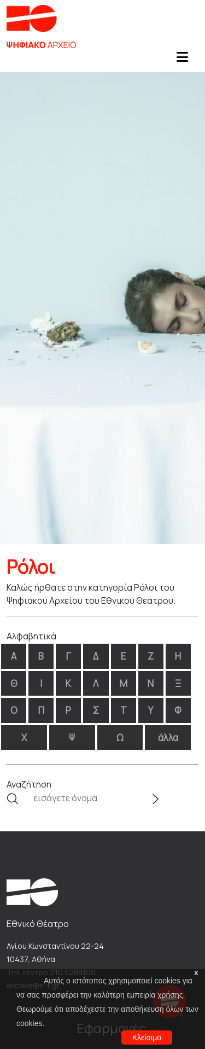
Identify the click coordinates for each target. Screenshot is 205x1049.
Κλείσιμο (146, 1037)
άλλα (168, 737)
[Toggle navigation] (182, 60)
